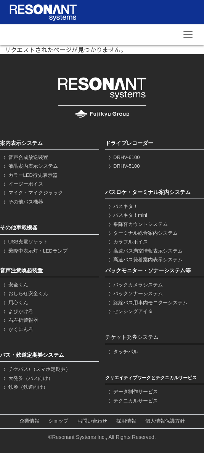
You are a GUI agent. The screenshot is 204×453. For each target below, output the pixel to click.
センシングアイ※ (130, 311)
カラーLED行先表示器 (30, 175)
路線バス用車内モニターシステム (147, 302)
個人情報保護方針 (165, 421)
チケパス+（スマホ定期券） (36, 369)
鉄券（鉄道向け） (25, 387)
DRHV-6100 (123, 157)
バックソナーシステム (135, 293)
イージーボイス (22, 184)
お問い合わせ (92, 421)
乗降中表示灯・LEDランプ (34, 251)
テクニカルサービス (132, 401)
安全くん (15, 285)
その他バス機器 (22, 202)
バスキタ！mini (127, 215)
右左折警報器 (20, 320)
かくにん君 (17, 329)
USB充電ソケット (25, 242)
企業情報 (29, 421)
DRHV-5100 (123, 166)
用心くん (15, 302)
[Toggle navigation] (188, 34)
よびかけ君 (17, 311)
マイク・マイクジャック (32, 193)
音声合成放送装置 (25, 157)
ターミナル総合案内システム (142, 233)
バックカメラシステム (135, 285)
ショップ (58, 421)
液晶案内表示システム (30, 166)
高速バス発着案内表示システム (145, 259)
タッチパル (122, 351)
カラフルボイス (127, 242)
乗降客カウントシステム (137, 224)
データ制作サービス (132, 391)
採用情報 (126, 421)
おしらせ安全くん (25, 293)
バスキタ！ (122, 206)
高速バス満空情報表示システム (145, 251)
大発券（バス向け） (27, 378)
